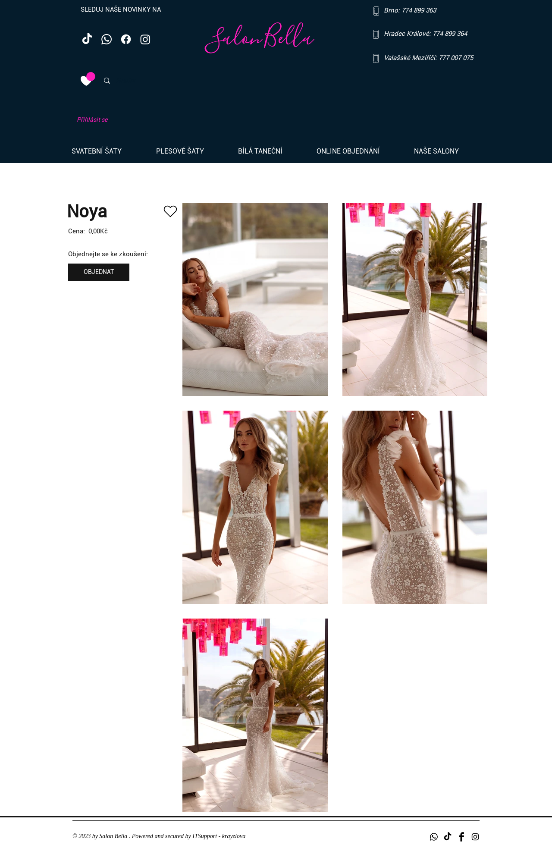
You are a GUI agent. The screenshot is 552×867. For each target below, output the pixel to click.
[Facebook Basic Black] (461, 837)
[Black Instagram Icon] (475, 837)
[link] (90, 76)
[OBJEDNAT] (98, 272)
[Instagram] (145, 39)
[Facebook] (125, 39)
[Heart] (170, 211)
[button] (107, 151)
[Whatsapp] (106, 39)
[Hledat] (148, 80)
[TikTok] (87, 39)
